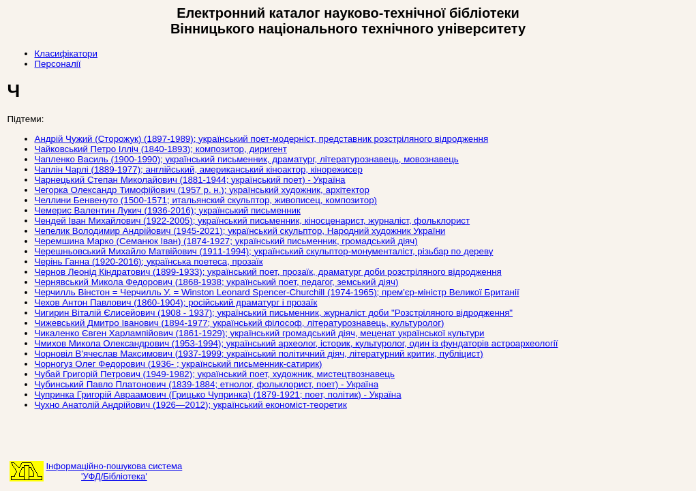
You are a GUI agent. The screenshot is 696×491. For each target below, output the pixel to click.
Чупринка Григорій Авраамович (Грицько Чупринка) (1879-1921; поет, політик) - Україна (218, 394)
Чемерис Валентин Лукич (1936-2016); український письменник (168, 210)
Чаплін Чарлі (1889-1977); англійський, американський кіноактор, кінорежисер (199, 169)
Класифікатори (66, 53)
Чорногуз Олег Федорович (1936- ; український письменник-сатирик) (178, 364)
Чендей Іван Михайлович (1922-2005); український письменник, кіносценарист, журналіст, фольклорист (252, 220)
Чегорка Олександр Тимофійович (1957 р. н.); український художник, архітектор (202, 190)
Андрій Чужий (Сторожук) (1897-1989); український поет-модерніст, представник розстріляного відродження (262, 139)
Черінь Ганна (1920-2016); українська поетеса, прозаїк (149, 261)
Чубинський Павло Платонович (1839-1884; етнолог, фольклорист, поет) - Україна (207, 384)
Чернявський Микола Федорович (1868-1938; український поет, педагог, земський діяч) (217, 282)
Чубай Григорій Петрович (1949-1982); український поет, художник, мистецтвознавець (215, 374)
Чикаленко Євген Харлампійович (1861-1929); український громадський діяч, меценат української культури (260, 333)
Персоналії (58, 64)
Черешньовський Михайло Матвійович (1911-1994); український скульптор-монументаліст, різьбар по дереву (264, 251)
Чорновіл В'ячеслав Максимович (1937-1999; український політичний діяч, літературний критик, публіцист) (259, 353)
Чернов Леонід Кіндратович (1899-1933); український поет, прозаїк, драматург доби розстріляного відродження (268, 272)
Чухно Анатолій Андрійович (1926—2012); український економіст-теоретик (191, 405)
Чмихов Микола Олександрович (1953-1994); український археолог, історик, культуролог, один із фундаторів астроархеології (296, 343)
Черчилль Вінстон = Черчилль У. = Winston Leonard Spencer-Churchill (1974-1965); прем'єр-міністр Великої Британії (277, 292)
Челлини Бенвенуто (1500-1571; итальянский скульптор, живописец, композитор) (206, 200)
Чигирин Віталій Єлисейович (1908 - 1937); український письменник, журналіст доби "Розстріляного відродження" (274, 313)
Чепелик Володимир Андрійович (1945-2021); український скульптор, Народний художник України (240, 231)
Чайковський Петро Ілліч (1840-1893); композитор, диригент (161, 149)
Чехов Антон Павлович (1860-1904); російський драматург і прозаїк (176, 302)
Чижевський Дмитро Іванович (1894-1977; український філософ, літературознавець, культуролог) (239, 323)
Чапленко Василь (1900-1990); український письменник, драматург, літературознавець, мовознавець (247, 159)
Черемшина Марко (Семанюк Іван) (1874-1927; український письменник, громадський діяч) (226, 241)
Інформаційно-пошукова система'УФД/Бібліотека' (114, 471)
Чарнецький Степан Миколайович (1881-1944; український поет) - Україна (190, 180)
